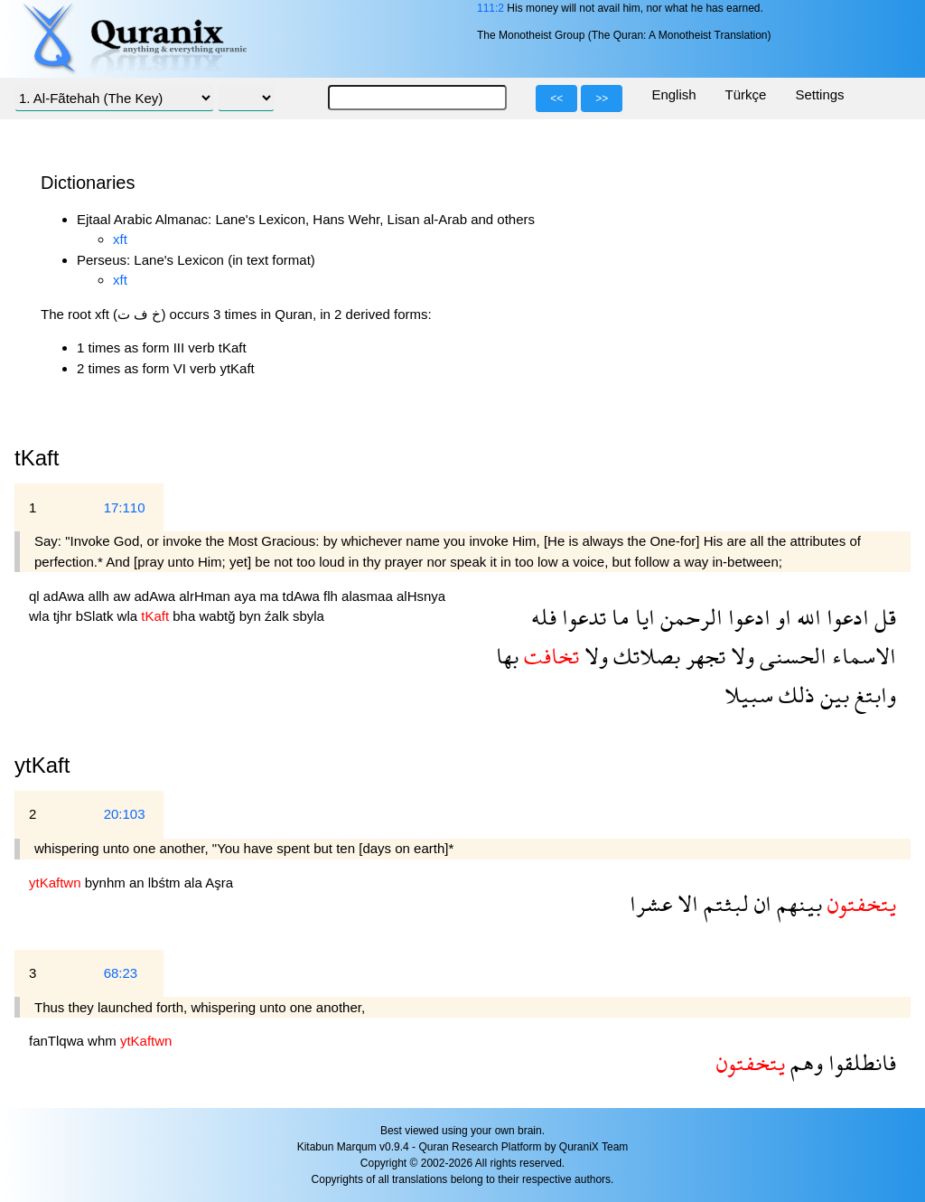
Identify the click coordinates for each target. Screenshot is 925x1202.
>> (601, 98)
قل (882, 617)
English (673, 94)
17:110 (124, 507)
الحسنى (790, 655)
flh (332, 596)
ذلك (794, 694)
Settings (819, 94)
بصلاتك (644, 655)
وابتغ (872, 694)
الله (806, 617)
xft (120, 239)
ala (194, 882)
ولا (739, 655)
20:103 (124, 814)
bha (186, 616)
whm (104, 1040)
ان (760, 903)
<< (556, 98)
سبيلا (748, 694)
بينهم (796, 903)
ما (618, 617)
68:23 (121, 973)
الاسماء (861, 655)
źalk (279, 616)
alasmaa (369, 596)
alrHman (206, 596)
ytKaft (42, 765)
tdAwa (302, 596)
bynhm (107, 882)
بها (507, 655)
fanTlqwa (58, 1040)
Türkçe (746, 94)
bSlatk (96, 616)
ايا (642, 617)
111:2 (490, 8)
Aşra (219, 882)
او (781, 617)
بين (832, 694)
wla (41, 616)
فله (543, 617)
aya (246, 596)
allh (101, 596)
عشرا (651, 903)
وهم (804, 1062)
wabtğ (218, 616)
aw (123, 596)
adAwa (66, 596)
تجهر (702, 655)
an (138, 882)
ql (36, 596)
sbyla (308, 616)
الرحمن (689, 617)
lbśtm (166, 882)
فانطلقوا (859, 1062)
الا (685, 903)
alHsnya (421, 596)
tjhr (64, 616)
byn (252, 616)
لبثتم (723, 903)
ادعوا (845, 617)
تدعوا (581, 617)
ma (270, 596)
